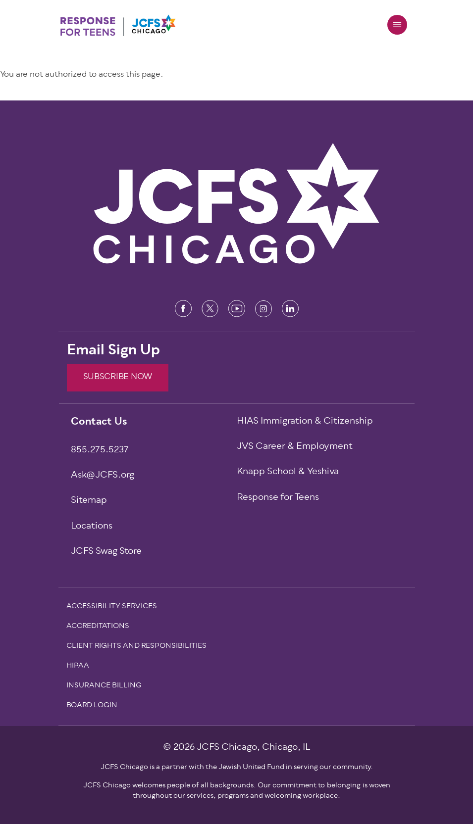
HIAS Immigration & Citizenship (305, 422)
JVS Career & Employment (295, 447)
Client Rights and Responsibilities (136, 647)
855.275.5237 (100, 450)
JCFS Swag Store (106, 552)
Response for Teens (278, 498)
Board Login (91, 706)
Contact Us (99, 423)
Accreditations (97, 627)
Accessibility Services (111, 607)
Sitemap (89, 501)
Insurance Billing (104, 686)
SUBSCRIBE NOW (117, 377)
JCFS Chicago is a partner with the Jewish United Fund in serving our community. (237, 767)
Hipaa (77, 667)
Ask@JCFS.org (102, 476)
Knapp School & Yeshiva (288, 472)
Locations (91, 527)
